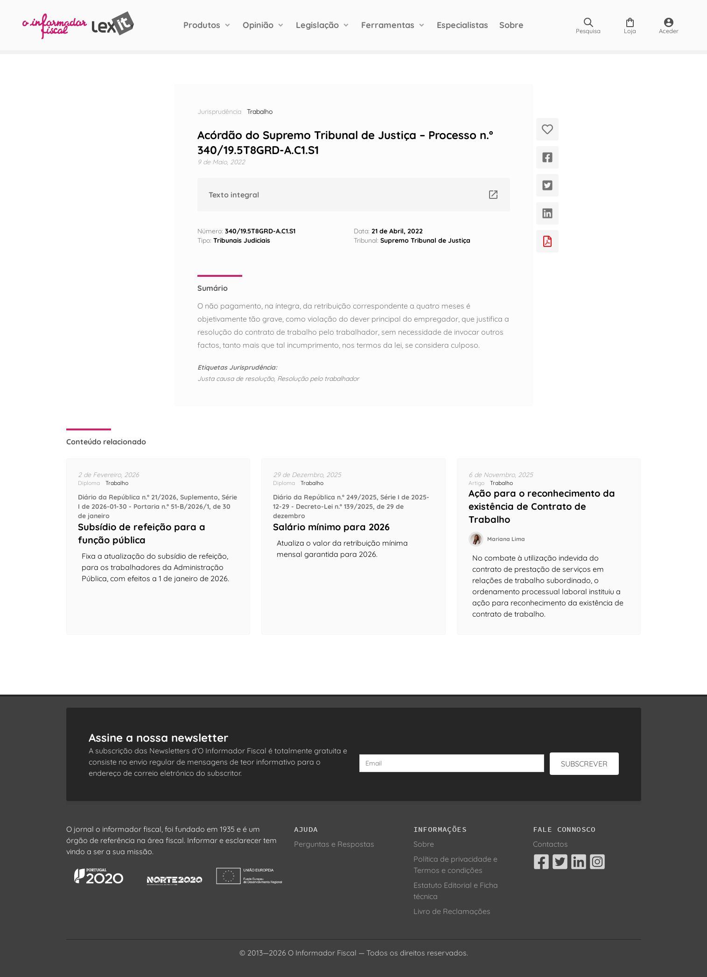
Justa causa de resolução (235, 378)
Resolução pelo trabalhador (318, 378)
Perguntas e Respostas (334, 844)
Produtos (201, 25)
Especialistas (462, 25)
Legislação (317, 25)
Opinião (258, 25)
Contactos (550, 844)
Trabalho (260, 111)
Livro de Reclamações (451, 911)
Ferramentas (387, 25)
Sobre (511, 25)
